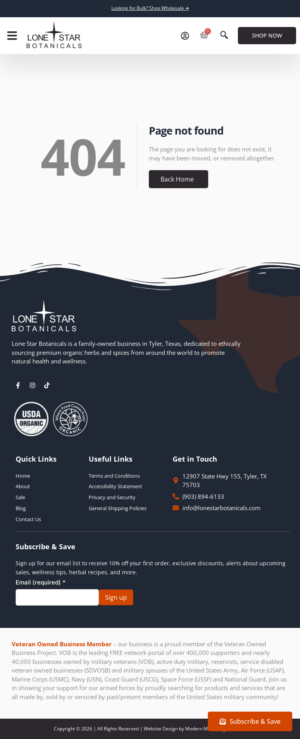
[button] (12, 35)
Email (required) (41, 582)
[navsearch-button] (224, 35)
